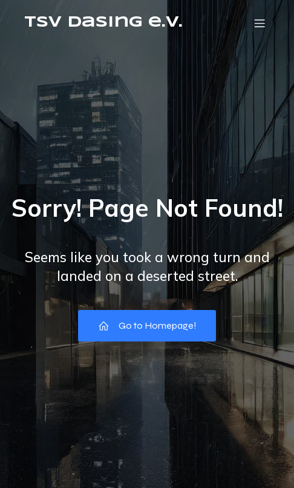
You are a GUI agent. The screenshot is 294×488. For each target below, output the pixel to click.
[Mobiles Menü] (259, 23)
